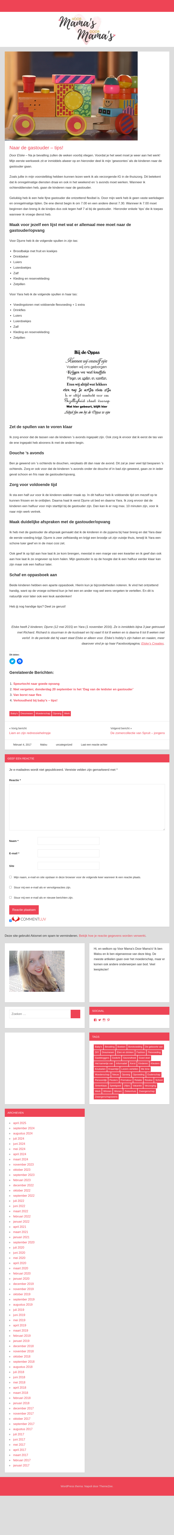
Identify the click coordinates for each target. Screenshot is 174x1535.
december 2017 (23, 1408)
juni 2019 (19, 1315)
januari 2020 (21, 1278)
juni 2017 (19, 1439)
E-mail (14, 853)
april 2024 (19, 1154)
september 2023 (24, 1174)
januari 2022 (21, 1221)
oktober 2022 (21, 1190)
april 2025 (19, 1123)
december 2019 (23, 1283)
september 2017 (24, 1424)
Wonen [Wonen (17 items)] (118, 1091)
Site (11, 865)
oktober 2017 (21, 1418)
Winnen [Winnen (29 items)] (107, 1091)
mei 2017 (19, 1444)
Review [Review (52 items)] (149, 1080)
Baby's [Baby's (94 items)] (98, 1046)
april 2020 (19, 1263)
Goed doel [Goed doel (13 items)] (144, 1057)
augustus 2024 (23, 1133)
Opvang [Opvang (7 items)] (126, 1074)
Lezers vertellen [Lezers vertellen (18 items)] (129, 1069)
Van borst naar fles (27, 695)
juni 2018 (19, 1377)
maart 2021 (20, 1232)
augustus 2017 (23, 1429)
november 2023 (23, 1164)
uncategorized (64, 744)
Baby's (14, 713)
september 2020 (24, 1242)
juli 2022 (18, 1200)
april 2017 (19, 1449)
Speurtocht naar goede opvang (36, 684)
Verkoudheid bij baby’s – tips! (35, 700)
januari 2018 (21, 1403)
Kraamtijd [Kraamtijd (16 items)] (113, 1069)
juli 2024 (18, 1138)
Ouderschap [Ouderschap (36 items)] (153, 1074)
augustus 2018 (23, 1366)
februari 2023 (22, 1180)
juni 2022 (19, 1206)
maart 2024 (20, 1159)
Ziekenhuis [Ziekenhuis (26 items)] (130, 1091)
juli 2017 (18, 1434)
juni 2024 (19, 1143)
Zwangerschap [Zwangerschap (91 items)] (147, 1091)
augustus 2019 (23, 1304)
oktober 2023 (21, 1169)
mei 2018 (19, 1382)
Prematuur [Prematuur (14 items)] (126, 1080)
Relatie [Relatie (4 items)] (138, 1080)
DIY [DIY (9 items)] (97, 1052)
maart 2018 (20, 1392)
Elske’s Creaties (152, 643)
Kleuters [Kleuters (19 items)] (155, 1063)
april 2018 (19, 1387)
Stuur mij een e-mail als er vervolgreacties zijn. (42, 887)
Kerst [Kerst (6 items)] (132, 1063)
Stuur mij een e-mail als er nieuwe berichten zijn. (43, 897)
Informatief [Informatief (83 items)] (121, 1063)
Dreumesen (26, 713)
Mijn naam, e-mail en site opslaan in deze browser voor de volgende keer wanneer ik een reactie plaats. (77, 877)
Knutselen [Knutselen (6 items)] (100, 1069)
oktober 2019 (21, 1294)
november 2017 (23, 1413)
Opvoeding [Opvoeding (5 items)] (138, 1074)
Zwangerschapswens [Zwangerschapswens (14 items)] (106, 1096)
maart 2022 (20, 1211)
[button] (71, 96)
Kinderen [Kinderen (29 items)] (143, 1063)
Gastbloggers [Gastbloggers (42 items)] (102, 1057)
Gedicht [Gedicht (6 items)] (116, 1057)
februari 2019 (22, 1335)
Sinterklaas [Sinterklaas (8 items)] (101, 1085)
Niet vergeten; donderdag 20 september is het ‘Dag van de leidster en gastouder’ (73, 689)
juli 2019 (18, 1309)
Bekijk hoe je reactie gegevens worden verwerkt (112, 935)
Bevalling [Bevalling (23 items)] (110, 1046)
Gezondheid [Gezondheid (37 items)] (129, 1057)
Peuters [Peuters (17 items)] (113, 1080)
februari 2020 (22, 1273)
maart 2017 (20, 1455)
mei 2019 (19, 1320)
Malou (43, 744)
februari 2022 (22, 1216)
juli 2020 (18, 1247)
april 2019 (19, 1325)
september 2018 (24, 1361)
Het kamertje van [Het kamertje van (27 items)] (104, 1063)
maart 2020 (20, 1268)
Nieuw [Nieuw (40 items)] (115, 1074)
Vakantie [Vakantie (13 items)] (137, 1085)
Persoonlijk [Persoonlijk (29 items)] (101, 1080)
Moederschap (43, 713)
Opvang (57, 713)
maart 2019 (20, 1330)
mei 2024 (19, 1149)
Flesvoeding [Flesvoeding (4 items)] (154, 1052)
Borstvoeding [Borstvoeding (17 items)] (135, 1046)
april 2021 (19, 1226)
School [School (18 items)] (159, 1080)
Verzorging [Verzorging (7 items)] (150, 1085)
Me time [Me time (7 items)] (145, 1069)
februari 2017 (22, 1460)
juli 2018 (18, 1372)
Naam (14, 840)
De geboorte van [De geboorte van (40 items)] (154, 1046)
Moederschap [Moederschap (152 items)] (102, 1074)
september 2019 (24, 1299)
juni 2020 (19, 1252)
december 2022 (23, 1185)
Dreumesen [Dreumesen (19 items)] (108, 1052)
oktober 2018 (21, 1356)
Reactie (15, 780)
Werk (67, 713)
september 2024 (24, 1128)
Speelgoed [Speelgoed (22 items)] (115, 1085)
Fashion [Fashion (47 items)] (141, 1052)
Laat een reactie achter (94, 744)
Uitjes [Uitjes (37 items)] (127, 1085)
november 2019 (23, 1289)
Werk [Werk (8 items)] (98, 1091)
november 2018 (23, 1351)
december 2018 (23, 1346)
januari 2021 (21, 1237)
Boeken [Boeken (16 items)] (121, 1046)
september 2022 (24, 1195)
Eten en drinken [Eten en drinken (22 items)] (125, 1052)
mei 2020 (19, 1257)
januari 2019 (21, 1340)
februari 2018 (22, 1398)
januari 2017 (21, 1465)
